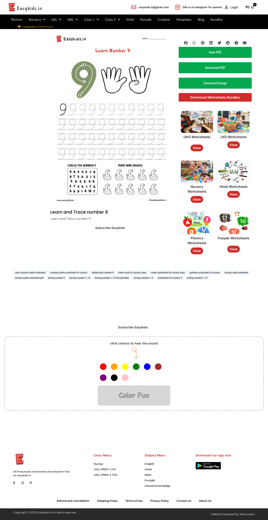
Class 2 (112, 19)
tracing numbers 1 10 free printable (112, 278)
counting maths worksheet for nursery (68, 272)
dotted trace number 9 (102, 272)
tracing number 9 (56, 278)
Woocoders (247, 514)
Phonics (17, 19)
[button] (231, 7)
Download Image (215, 83)
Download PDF (215, 68)
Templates (184, 19)
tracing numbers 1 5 (143, 278)
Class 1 (91, 19)
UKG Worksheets (197, 137)
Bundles (217, 19)
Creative (164, 19)
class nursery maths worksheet (30, 272)
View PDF (215, 52)
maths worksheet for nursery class (168, 272)
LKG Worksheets (233, 137)
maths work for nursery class (132, 272)
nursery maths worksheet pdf (29, 278)
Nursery (37, 19)
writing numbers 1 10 (197, 278)
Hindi (130, 19)
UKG (72, 19)
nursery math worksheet (236, 272)
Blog (201, 19)
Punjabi (145, 19)
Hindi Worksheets (234, 187)
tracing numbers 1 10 (79, 278)
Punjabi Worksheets (233, 238)
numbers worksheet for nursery (204, 272)
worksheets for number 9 (170, 278)
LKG (56, 19)
